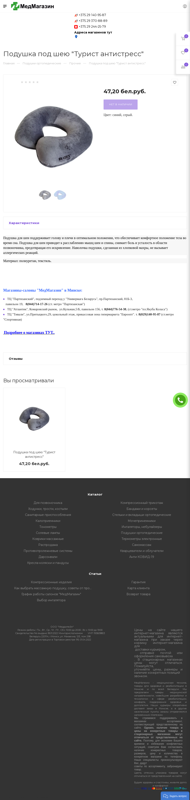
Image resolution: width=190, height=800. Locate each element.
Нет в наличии (120, 104)
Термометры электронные (142, 539)
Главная (9, 63)
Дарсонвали (48, 557)
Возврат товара (138, 594)
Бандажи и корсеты (141, 509)
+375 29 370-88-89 (93, 21)
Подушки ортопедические (142, 533)
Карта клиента (138, 588)
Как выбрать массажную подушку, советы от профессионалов (54, 588)
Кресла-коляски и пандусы (48, 563)
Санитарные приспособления (48, 515)
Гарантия (138, 582)
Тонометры (47, 527)
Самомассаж (141, 545)
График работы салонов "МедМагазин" (51, 594)
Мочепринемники (142, 521)
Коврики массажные (48, 539)
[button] (175, 795)
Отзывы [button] (16, 359)
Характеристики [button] (24, 223)
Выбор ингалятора (51, 600)
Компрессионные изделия (51, 582)
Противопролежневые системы (48, 551)
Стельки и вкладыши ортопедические (141, 515)
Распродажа (48, 545)
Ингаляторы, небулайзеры (142, 527)
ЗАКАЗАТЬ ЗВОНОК (182, 400)
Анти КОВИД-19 (141, 557)
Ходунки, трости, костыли (48, 509)
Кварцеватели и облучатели (141, 551)
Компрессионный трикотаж (141, 503)
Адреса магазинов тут (93, 34)
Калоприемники (48, 521)
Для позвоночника (48, 503)
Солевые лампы (48, 533)
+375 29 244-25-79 (92, 27)
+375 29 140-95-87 (92, 15)
